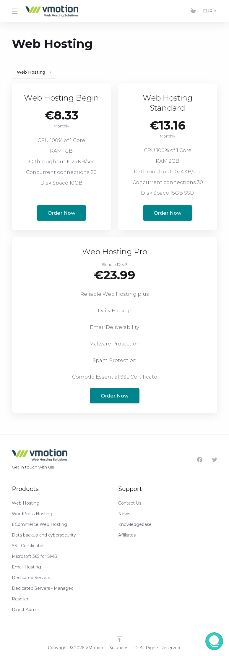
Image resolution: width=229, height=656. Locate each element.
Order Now (61, 213)
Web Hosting (34, 72)
